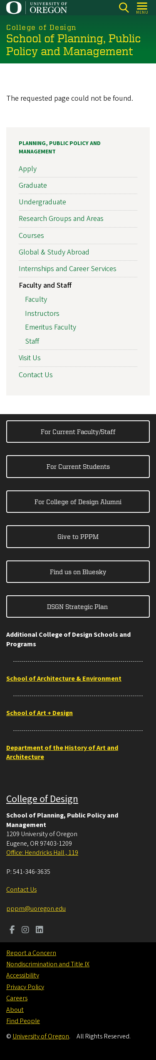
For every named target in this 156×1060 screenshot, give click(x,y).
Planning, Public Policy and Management (60, 147)
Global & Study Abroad (54, 252)
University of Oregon (40, 1036)
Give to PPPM (78, 536)
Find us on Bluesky (78, 571)
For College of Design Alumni (78, 501)
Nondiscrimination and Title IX (47, 964)
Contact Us (36, 375)
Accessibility (22, 975)
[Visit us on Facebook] (12, 930)
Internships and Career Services (67, 269)
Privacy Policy (25, 987)
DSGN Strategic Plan (78, 606)
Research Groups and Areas (61, 219)
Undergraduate (42, 202)
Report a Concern (31, 953)
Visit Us (30, 358)
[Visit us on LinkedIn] (39, 930)
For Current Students (78, 466)
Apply (28, 169)
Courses (31, 235)
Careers (16, 998)
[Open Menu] (142, 7)
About (15, 1009)
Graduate (33, 185)
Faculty (36, 299)
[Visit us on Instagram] (25, 930)
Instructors (42, 313)
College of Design (42, 799)
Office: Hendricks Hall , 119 (42, 852)
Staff (32, 341)
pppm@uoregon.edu (36, 908)
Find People (23, 1021)
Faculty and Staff (45, 285)
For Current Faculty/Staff (78, 431)
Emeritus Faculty (50, 328)
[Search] (124, 7)
